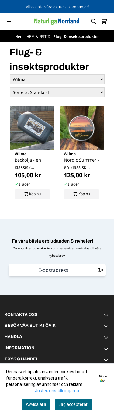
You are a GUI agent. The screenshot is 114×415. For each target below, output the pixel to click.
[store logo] (56, 21)
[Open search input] (93, 21)
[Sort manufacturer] (57, 79)
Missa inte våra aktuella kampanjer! (57, 6)
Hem (19, 36)
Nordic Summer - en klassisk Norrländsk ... (81, 164)
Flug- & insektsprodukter (76, 36)
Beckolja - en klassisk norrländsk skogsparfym (28, 164)
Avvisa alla (36, 404)
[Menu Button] (9, 21)
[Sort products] (57, 92)
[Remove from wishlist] (100, 270)
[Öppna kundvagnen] (103, 21)
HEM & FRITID (38, 36)
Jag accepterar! (73, 404)
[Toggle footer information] (107, 315)
